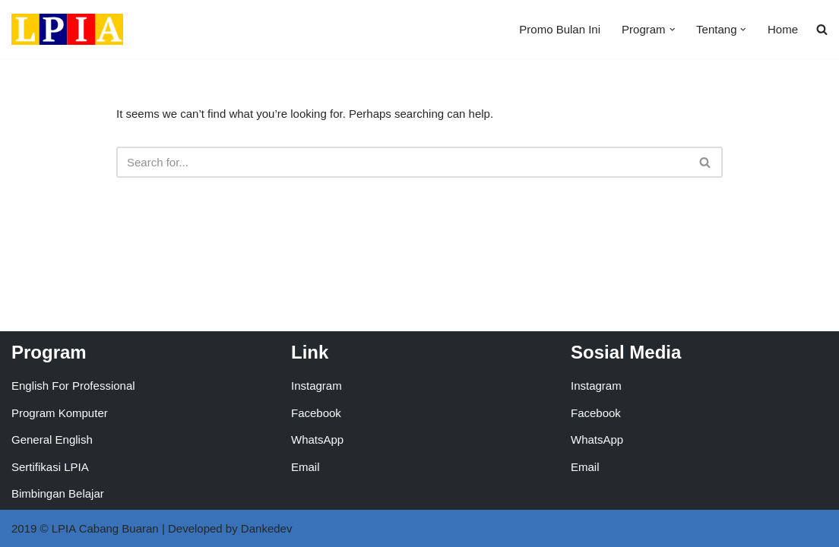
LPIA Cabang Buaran (105, 528)
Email (305, 466)
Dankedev (267, 528)
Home (783, 29)
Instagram (316, 385)
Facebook (316, 412)
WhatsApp (317, 439)
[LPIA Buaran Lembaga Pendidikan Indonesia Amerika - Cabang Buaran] (67, 29)
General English (52, 439)
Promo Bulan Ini (559, 29)
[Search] (402, 162)
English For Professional (73, 385)
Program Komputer (59, 412)
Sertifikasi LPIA (50, 466)
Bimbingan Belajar (57, 493)
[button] (673, 30)
